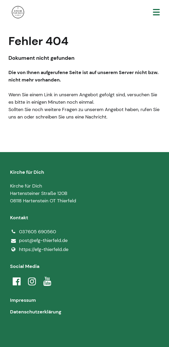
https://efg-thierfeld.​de (39, 249)
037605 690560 (33, 231)
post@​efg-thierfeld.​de (38, 240)
